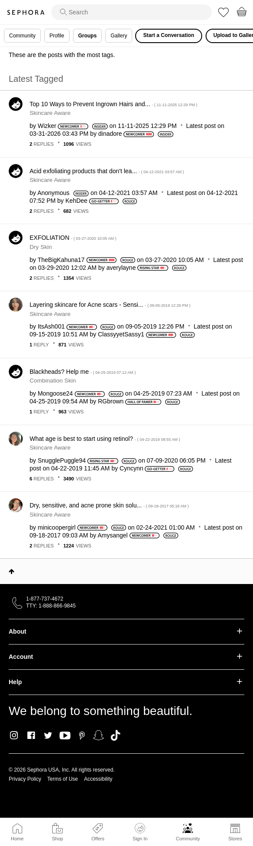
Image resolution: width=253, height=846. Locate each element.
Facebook (31, 735)
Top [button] (11, 571)
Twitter (48, 735)
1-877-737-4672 (44, 599)
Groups (87, 36)
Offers (97, 838)
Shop (57, 838)
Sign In (140, 832)
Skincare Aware (50, 113)
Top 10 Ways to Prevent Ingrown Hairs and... (113, 104)
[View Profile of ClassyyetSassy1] (121, 334)
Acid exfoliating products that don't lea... (107, 171)
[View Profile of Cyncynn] (131, 468)
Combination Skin (53, 380)
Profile (57, 36)
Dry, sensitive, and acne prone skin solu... (109, 505)
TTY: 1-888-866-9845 (51, 606)
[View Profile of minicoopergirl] (57, 527)
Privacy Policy (25, 779)
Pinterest (82, 735)
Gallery (118, 36)
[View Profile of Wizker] (47, 125)
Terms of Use (62, 779)
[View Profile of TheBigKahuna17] (60, 259)
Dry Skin (41, 247)
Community (188, 838)
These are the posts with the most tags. (62, 54)
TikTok (115, 735)
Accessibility (98, 779)
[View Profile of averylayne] (121, 267)
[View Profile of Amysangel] (112, 535)
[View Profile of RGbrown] (110, 401)
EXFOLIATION (73, 237)
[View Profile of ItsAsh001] (51, 326)
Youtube (65, 736)
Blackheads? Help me (83, 371)
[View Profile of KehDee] (77, 200)
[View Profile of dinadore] (110, 133)
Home (17, 838)
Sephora (26, 12)
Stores (235, 838)
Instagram (14, 735)
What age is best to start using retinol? (105, 438)
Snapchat (98, 735)
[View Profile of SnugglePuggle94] (62, 460)
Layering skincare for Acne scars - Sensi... (110, 304)
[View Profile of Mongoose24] (55, 393)
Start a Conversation (168, 35)
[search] (131, 12)
